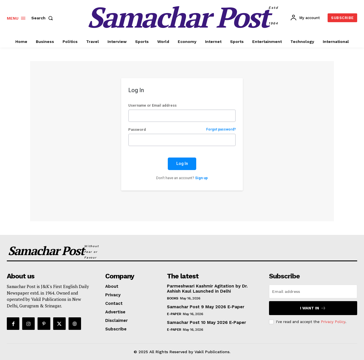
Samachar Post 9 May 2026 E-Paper (205, 306)
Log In (182, 163)
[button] (43, 18)
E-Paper (174, 314)
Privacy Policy (333, 322)
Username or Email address (152, 105)
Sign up (201, 178)
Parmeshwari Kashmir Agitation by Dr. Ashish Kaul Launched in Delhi (207, 289)
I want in (313, 308)
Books (172, 298)
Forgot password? (221, 129)
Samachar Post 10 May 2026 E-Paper (206, 322)
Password (181, 129)
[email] (313, 291)
